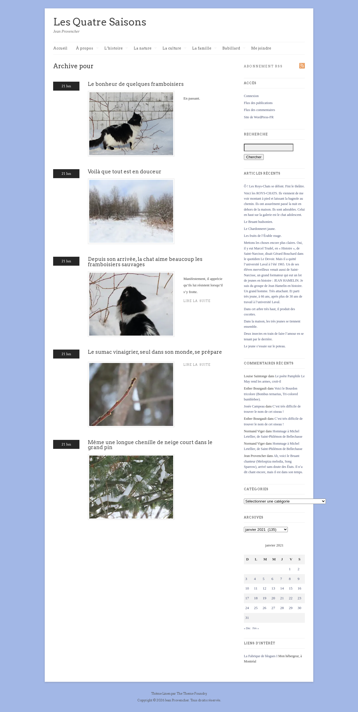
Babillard (234, 48)
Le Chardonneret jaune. (259, 229)
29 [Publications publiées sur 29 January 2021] (291, 608)
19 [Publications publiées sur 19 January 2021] (264, 598)
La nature (145, 48)
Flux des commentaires (259, 110)
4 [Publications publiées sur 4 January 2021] (255, 579)
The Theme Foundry (191, 694)
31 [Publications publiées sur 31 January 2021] (247, 618)
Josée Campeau (254, 406)
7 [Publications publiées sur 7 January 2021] (281, 579)
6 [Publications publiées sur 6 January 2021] (272, 579)
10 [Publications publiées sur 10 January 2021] (247, 588)
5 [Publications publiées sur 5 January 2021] (264, 579)
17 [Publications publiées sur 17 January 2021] (247, 598)
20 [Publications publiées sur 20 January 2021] (273, 598)
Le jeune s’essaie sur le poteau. (265, 346)
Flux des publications (258, 103)
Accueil (60, 48)
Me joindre (261, 48)
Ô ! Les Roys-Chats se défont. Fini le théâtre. (274, 186)
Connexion (251, 96)
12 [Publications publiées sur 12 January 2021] (264, 588)
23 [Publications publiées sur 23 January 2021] (299, 598)
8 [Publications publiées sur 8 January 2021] (290, 579)
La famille (204, 48)
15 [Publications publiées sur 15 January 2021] (291, 588)
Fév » (256, 628)
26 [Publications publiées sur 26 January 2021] (264, 608)
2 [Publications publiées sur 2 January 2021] (299, 569)
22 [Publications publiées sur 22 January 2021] (291, 598)
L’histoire (116, 48)
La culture (174, 48)
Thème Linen (161, 694)
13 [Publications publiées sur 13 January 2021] (273, 588)
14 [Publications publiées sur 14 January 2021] (282, 588)
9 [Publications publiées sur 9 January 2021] (299, 579)
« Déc (247, 628)
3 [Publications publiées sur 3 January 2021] (246, 579)
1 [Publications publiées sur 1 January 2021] (290, 569)
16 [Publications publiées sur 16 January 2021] (299, 588)
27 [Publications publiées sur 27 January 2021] (273, 608)
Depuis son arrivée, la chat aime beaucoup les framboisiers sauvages (145, 261)
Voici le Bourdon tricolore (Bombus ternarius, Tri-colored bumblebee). (271, 393)
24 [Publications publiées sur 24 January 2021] (247, 608)
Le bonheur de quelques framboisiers (136, 84)
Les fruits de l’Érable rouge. (263, 236)
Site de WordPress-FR (259, 117)
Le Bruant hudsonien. (258, 222)
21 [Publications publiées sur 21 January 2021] (282, 598)
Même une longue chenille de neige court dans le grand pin (150, 444)
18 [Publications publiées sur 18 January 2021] (256, 598)
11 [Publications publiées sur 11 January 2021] (256, 588)
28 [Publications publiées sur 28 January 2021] (282, 608)
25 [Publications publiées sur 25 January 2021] (256, 608)
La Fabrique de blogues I (260, 656)
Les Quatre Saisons (99, 22)
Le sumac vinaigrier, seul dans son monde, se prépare (155, 352)
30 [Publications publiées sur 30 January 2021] (299, 608)
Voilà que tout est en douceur (124, 172)
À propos (87, 48)
